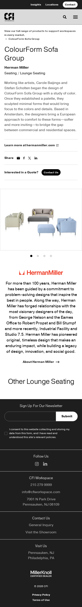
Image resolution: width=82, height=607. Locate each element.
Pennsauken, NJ (41, 552)
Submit (66, 416)
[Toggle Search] (64, 17)
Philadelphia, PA (41, 558)
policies (51, 437)
